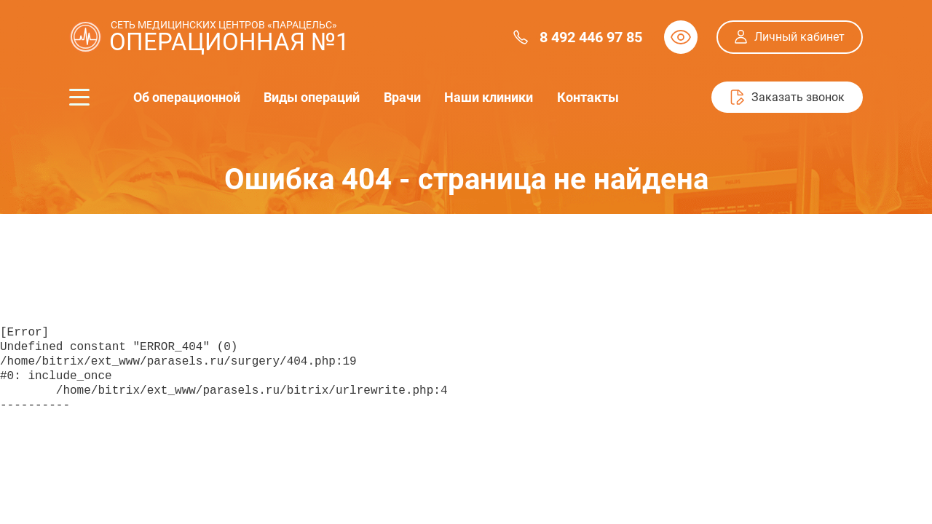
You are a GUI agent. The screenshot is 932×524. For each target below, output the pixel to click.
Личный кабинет (799, 37)
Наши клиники (487, 97)
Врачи (401, 97)
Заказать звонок (797, 97)
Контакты (586, 97)
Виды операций (312, 97)
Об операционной (186, 97)
